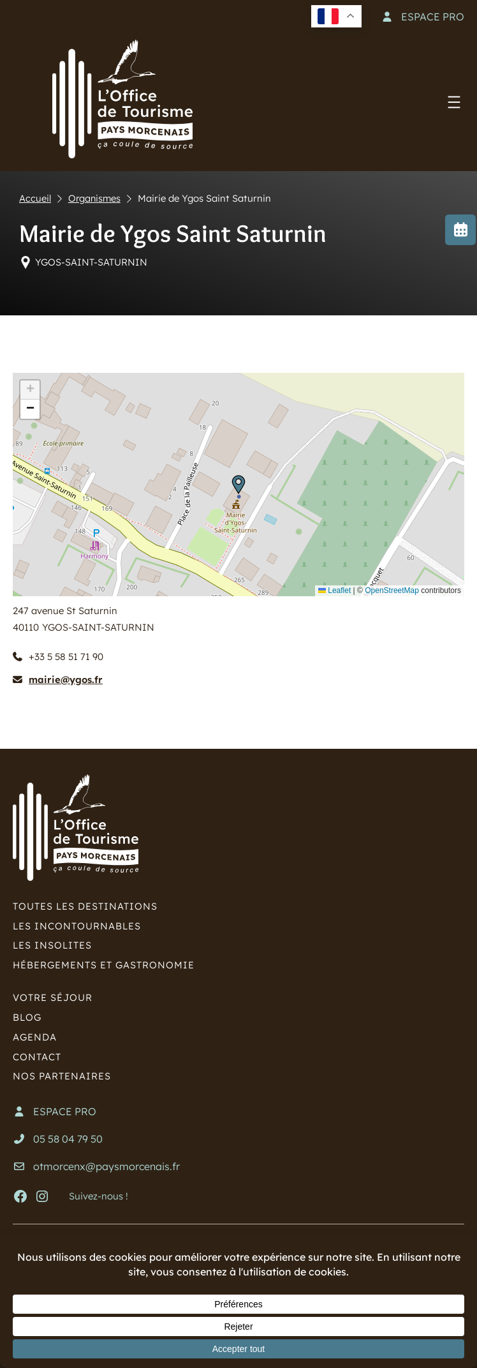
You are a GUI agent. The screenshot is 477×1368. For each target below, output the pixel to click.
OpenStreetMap (392, 590)
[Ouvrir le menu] (454, 102)
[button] (238, 484)
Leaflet (334, 590)
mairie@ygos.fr (66, 679)
